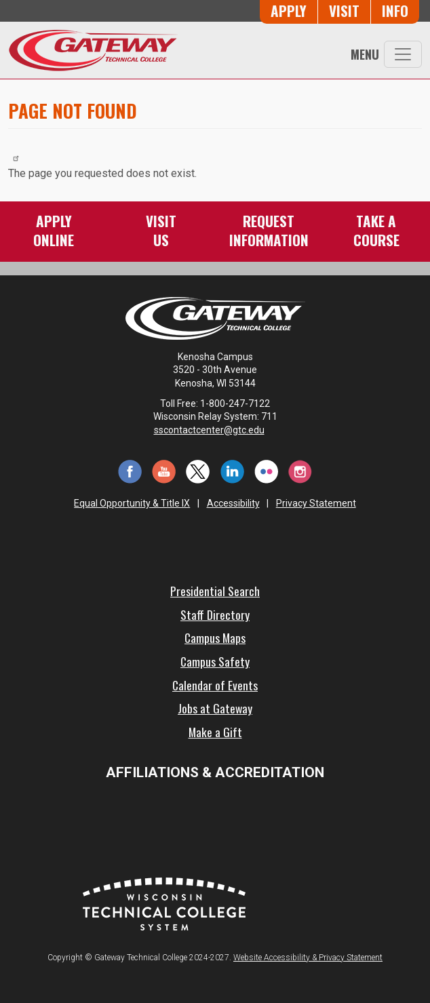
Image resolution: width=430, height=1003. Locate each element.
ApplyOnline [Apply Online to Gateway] (53, 230)
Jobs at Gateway (215, 708)
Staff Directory (215, 614)
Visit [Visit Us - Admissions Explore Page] (344, 10)
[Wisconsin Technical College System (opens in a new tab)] (164, 902)
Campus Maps (215, 637)
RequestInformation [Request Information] (269, 230)
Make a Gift (215, 732)
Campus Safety (215, 661)
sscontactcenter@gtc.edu (215, 430)
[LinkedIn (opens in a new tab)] (232, 471)
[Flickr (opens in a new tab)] (266, 471)
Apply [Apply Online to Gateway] (289, 10)
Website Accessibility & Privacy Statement (308, 957)
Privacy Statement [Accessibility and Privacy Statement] (316, 503)
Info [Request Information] (395, 10)
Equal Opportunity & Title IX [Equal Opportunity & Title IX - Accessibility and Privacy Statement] (132, 503)
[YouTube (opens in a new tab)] (164, 471)
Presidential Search (215, 590)
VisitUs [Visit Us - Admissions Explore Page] (161, 230)
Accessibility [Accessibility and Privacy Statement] (233, 503)
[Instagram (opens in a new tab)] (300, 471)
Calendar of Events (215, 685)
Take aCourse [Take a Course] (376, 230)
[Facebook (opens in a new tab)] (129, 471)
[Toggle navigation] (403, 54)
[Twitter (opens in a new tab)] (198, 471)
